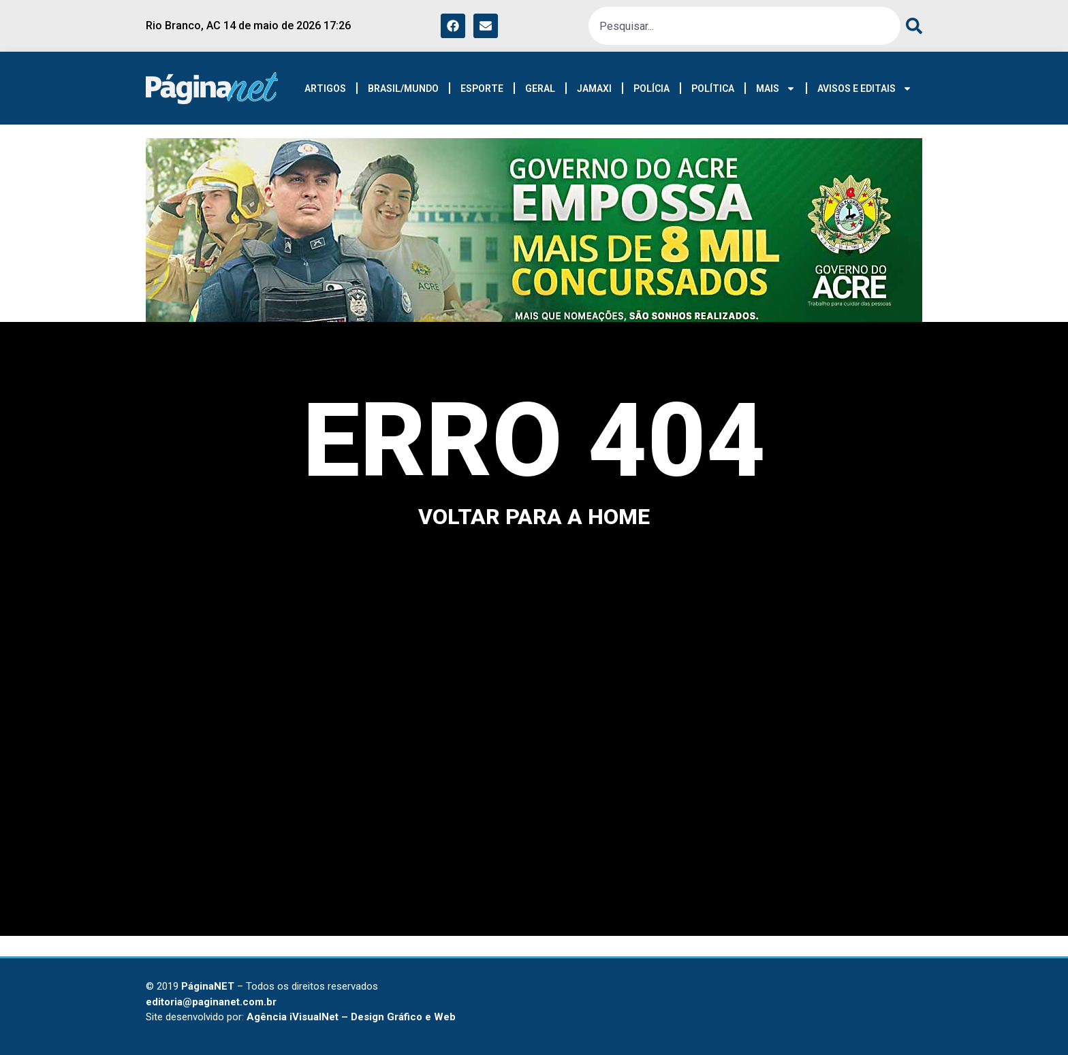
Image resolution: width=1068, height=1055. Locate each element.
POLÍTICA (712, 88)
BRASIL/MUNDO (403, 88)
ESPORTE (481, 88)
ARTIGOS (325, 88)
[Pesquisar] (911, 26)
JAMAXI (594, 88)
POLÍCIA (651, 88)
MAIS (776, 88)
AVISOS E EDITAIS (864, 88)
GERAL (540, 88)
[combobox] (744, 26)
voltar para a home (534, 517)
